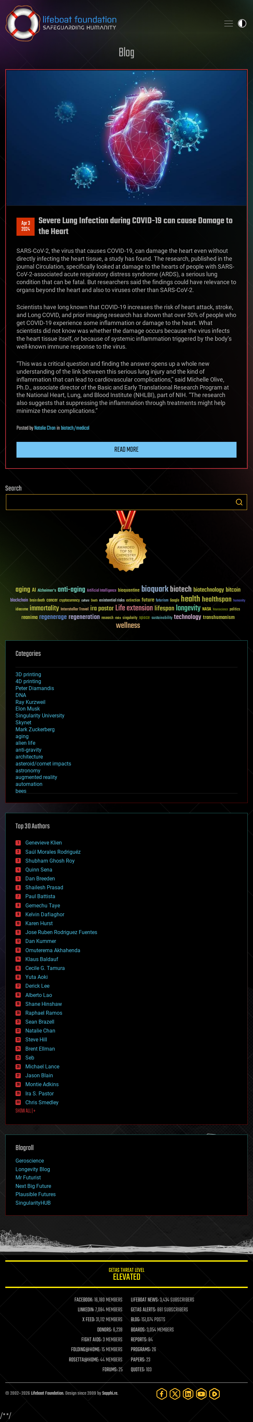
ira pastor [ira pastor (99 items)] (102, 608)
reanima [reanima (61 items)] (29, 617)
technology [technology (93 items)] (187, 617)
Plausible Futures (35, 1194)
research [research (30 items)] (107, 618)
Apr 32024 (25, 226)
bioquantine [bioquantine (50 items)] (129, 590)
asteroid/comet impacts (43, 764)
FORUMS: (110, 1370)
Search (239, 502)
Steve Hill (36, 1039)
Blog (126, 53)
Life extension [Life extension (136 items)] (134, 608)
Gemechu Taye (42, 905)
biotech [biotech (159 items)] (181, 589)
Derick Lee (37, 986)
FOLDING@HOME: (85, 1350)
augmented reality (36, 777)
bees (20, 791)
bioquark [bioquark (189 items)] (154, 589)
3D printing (28, 674)
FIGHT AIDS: (91, 1340)
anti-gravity (28, 750)
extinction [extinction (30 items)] (133, 601)
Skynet (23, 722)
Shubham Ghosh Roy (50, 861)
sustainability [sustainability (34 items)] (162, 618)
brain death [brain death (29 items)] (37, 601)
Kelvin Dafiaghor (44, 914)
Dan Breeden (40, 878)
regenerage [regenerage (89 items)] (53, 617)
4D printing (28, 681)
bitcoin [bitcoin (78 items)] (233, 590)
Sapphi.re (109, 1393)
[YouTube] (201, 1394)
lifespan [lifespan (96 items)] (164, 608)
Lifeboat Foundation (47, 1393)
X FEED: (88, 1320)
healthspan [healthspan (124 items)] (217, 600)
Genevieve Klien (43, 843)
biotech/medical (75, 428)
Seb (29, 1058)
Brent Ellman (40, 1049)
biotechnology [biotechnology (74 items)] (208, 590)
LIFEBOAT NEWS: (145, 1300)
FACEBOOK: (83, 1300)
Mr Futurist (28, 1177)
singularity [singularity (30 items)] (130, 618)
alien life (25, 743)
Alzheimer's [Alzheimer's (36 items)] (47, 590)
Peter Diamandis (34, 688)
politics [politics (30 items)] (235, 609)
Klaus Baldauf (41, 959)
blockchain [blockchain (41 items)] (19, 600)
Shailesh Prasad (44, 887)
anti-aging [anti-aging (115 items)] (71, 590)
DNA (20, 695)
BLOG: (135, 1320)
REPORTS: (139, 1340)
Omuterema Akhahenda (52, 950)
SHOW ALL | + (25, 1111)
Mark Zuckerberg (35, 729)
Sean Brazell (39, 1022)
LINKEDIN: (86, 1310)
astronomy (28, 770)
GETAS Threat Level (126, 1275)
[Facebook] (161, 1394)
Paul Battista (40, 896)
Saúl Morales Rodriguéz (53, 852)
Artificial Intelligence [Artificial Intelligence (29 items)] (101, 591)
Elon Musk (27, 709)
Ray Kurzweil (30, 702)
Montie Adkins (42, 1084)
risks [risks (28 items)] (118, 618)
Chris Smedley (42, 1102)
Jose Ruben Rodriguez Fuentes (61, 932)
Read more (126, 449)
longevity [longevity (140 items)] (188, 608)
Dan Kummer (40, 941)
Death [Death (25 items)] (94, 601)
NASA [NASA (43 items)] (206, 609)
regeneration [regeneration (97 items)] (84, 617)
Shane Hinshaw (43, 1004)
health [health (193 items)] (190, 599)
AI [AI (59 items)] (34, 590)
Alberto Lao (38, 995)
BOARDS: (138, 1330)
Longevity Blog (32, 1169)
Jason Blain (39, 1075)
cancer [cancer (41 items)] (52, 600)
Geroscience (29, 1161)
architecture (29, 757)
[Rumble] (214, 1394)
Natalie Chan (45, 428)
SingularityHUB (33, 1203)
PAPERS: (138, 1360)
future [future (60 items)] (148, 600)
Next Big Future (33, 1186)
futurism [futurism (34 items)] (162, 601)
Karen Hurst (39, 923)
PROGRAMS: (141, 1350)
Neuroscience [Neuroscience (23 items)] (220, 610)
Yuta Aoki (36, 977)
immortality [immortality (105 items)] (44, 608)
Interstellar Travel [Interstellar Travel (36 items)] (75, 609)
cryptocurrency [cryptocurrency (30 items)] (69, 601)
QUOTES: (138, 1370)
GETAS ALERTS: (143, 1310)
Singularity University (40, 715)
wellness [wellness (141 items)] (128, 626)
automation (28, 784)
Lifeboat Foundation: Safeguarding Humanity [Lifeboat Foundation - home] (110, 23)
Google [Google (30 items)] (174, 601)
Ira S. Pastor (39, 1093)
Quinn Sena (38, 870)
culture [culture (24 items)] (85, 601)
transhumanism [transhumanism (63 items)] (219, 617)
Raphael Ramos (43, 1013)
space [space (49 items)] (144, 617)
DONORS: (104, 1330)
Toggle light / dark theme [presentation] (242, 23)
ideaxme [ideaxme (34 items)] (21, 609)
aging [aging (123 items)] (22, 590)
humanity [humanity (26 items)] (239, 601)
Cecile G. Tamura (45, 968)
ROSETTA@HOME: (84, 1360)
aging (22, 736)
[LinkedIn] (188, 1394)
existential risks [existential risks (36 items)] (112, 600)
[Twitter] (175, 1394)
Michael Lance (42, 1066)
